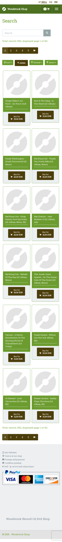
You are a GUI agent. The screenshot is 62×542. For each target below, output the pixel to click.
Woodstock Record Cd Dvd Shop (28, 519)
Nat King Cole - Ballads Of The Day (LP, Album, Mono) (16, 277)
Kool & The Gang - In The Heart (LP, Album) (44, 102)
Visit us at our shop (12, 456)
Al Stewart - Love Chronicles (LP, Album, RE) (16, 401)
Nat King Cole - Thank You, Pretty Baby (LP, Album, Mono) (45, 161)
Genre (51, 62)
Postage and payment (13, 459)
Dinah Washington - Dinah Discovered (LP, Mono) (16, 161)
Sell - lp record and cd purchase (18, 466)
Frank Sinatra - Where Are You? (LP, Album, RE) (45, 338)
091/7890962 (9, 452)
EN (56, 2)
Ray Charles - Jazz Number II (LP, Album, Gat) (44, 219)
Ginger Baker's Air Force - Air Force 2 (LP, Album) (15, 103)
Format (36, 62)
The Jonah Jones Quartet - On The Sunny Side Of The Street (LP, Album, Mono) (45, 278)
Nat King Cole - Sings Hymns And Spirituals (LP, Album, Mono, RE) (16, 219)
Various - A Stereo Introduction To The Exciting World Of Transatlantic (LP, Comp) (15, 341)
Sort (8, 62)
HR (50, 2)
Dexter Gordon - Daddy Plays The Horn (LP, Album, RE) (45, 401)
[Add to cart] (16, 118)
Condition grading (11, 463)
